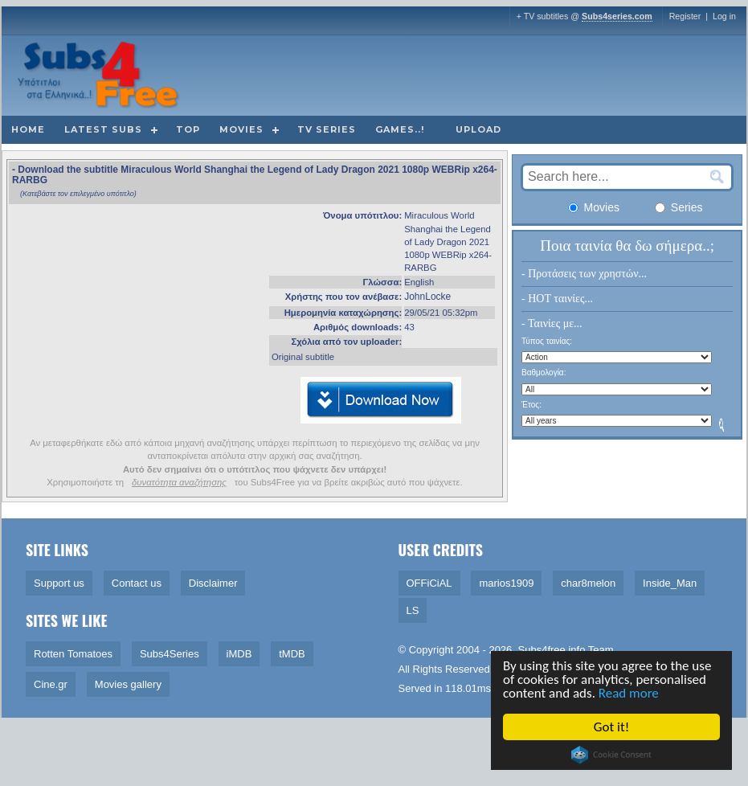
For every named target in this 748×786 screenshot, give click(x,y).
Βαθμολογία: (543, 372)
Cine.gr (50, 684)
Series (679, 207)
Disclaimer (213, 583)
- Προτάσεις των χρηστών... (584, 274)
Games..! (399, 129)
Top (188, 129)
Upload (478, 129)
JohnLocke (427, 296)
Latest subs (103, 129)
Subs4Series (169, 654)
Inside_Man (670, 583)
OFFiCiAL (429, 583)
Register (685, 16)
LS (413, 610)
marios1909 (506, 583)
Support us (59, 583)
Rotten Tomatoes (73, 654)
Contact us (136, 583)
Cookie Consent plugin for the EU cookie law (612, 754)
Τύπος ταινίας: (546, 341)
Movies (241, 129)
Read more (629, 693)
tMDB (292, 654)
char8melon (588, 583)
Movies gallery (128, 684)
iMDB (239, 654)
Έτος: (531, 404)
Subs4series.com (617, 16)
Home (28, 129)
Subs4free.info (552, 650)
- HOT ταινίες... (557, 299)
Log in (724, 16)
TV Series (326, 129)
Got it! (612, 726)
